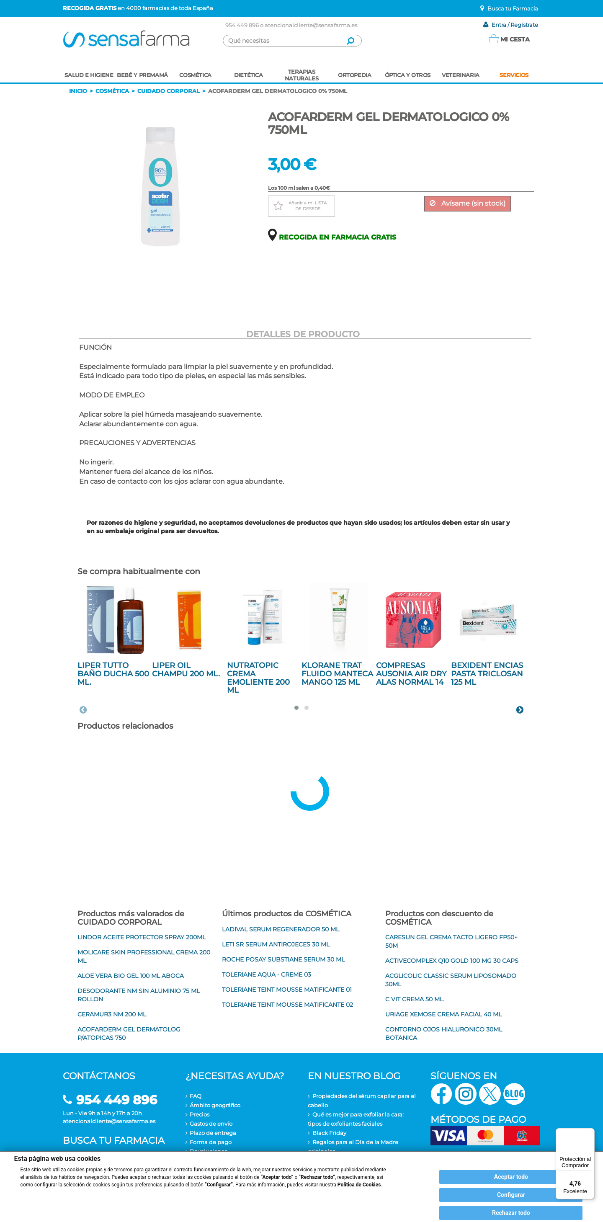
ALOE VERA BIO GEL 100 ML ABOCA (130, 976)
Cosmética (112, 91)
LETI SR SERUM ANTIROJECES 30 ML (276, 944)
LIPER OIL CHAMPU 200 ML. (186, 669)
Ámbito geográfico (215, 1105)
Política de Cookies (359, 1185)
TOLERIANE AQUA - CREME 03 (266, 974)
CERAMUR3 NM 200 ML (111, 1014)
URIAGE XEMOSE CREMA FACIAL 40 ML (443, 1014)
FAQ (195, 1096)
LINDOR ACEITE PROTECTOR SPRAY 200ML (141, 937)
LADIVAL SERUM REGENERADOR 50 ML (280, 929)
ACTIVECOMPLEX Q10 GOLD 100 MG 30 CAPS (451, 960)
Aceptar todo (511, 1176)
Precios (199, 1114)
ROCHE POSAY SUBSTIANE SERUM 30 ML (283, 959)
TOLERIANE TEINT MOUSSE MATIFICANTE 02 (287, 1004)
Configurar (511, 1194)
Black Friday (329, 1132)
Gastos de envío (211, 1123)
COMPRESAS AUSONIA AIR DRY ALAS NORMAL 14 (411, 674)
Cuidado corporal (168, 91)
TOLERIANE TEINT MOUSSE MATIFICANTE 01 (287, 989)
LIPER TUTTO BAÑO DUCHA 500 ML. (113, 674)
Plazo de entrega (213, 1132)
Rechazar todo (511, 1212)
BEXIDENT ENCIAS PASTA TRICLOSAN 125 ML (487, 674)
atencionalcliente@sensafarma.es (311, 25)
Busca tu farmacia (114, 1140)
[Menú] (590, 1133)
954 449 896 (242, 25)
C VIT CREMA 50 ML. (414, 999)
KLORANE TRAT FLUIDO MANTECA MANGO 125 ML (337, 674)
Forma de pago (211, 1142)
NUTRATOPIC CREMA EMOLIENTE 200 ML (258, 678)
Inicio (78, 91)
